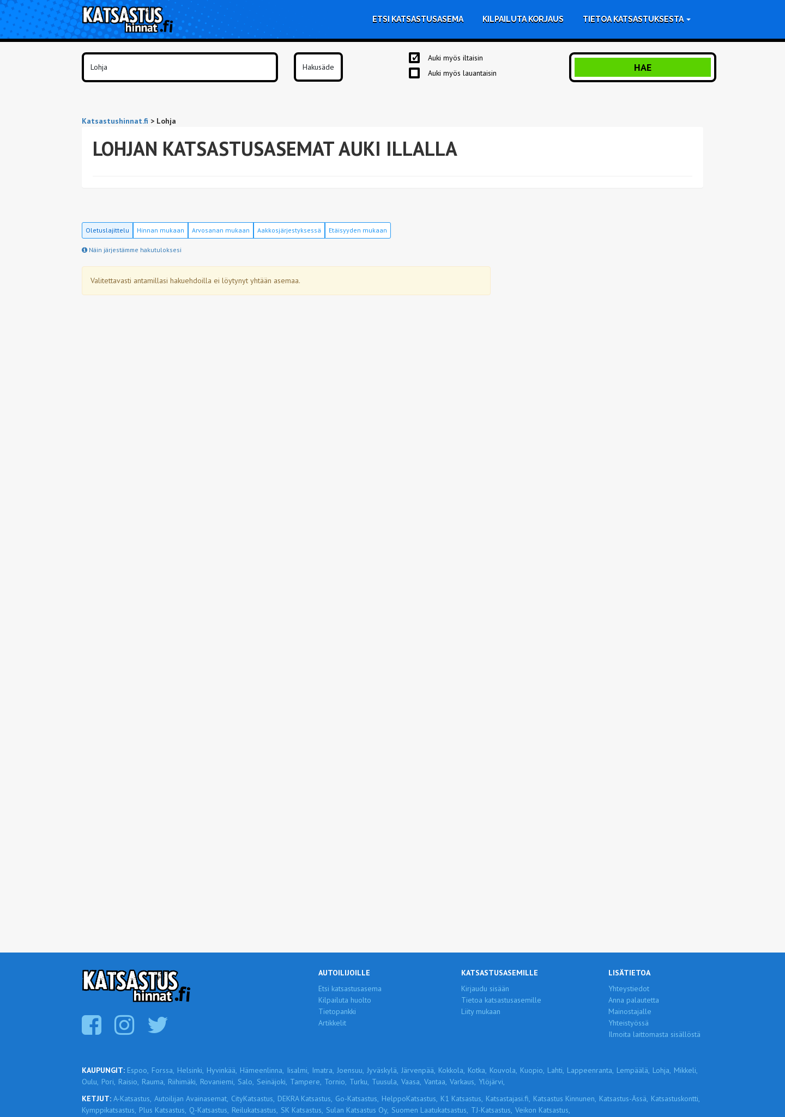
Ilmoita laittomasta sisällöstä (654, 1034)
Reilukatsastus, (255, 1110)
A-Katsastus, (132, 1098)
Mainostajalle (629, 1011)
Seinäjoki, (272, 1082)
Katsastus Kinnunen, (564, 1098)
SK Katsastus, (302, 1110)
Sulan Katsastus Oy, (357, 1110)
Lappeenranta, (590, 1070)
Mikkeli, (686, 1070)
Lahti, (555, 1070)
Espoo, (138, 1070)
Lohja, (662, 1070)
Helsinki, (190, 1070)
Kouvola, (503, 1070)
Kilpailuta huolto (344, 1000)
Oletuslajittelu (107, 230)
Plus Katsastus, (162, 1110)
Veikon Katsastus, (542, 1110)
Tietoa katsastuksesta (637, 19)
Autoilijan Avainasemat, (191, 1098)
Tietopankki (337, 1011)
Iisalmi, (298, 1070)
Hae (642, 67)
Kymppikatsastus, (109, 1110)
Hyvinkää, (222, 1070)
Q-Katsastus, (209, 1110)
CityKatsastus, (253, 1098)
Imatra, (323, 1070)
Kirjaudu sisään (485, 988)
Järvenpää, (418, 1070)
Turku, (359, 1082)
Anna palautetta (633, 1000)
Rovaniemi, (217, 1082)
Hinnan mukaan (160, 230)
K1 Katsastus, (461, 1098)
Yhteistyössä (628, 1023)
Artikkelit (332, 1023)
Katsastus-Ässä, (623, 1098)
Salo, (246, 1082)
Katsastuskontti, (675, 1098)
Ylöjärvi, (492, 1082)
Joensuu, (350, 1070)
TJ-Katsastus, (491, 1110)
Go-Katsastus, (357, 1098)
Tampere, (306, 1082)
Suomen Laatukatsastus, (429, 1110)
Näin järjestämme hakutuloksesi (132, 250)
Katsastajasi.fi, (508, 1098)
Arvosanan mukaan (221, 230)
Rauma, (153, 1082)
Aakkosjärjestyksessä (289, 230)
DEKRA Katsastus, (305, 1098)
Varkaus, (463, 1082)
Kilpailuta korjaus (523, 19)
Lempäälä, (633, 1070)
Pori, (108, 1082)
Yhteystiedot (628, 988)
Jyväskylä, (382, 1070)
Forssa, (163, 1070)
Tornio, (335, 1082)
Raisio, (128, 1082)
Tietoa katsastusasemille (501, 1000)
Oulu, (90, 1082)
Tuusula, (385, 1082)
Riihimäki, (182, 1082)
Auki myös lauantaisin (462, 73)
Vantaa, (435, 1082)
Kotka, (477, 1070)
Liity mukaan (480, 1011)
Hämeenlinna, (262, 1070)
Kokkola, (451, 1070)
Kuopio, (532, 1070)
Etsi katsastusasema (417, 19)
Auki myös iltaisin (455, 58)
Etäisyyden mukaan (358, 230)
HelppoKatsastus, (410, 1098)
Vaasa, (411, 1082)
